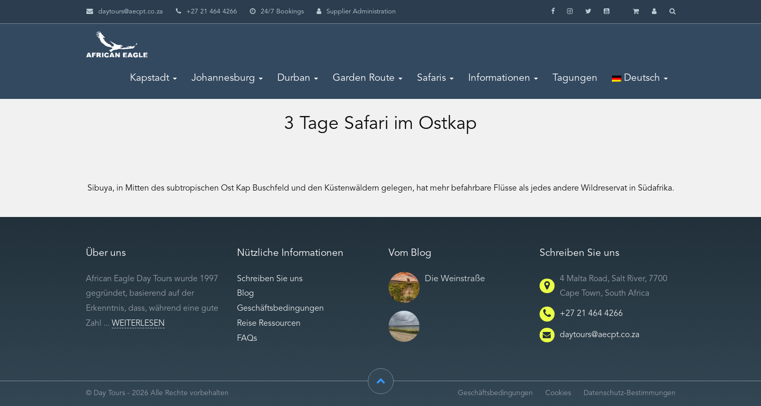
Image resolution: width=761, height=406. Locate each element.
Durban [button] (297, 78)
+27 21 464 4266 (591, 314)
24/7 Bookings (277, 11)
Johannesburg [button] (227, 78)
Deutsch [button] (640, 78)
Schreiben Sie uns (270, 279)
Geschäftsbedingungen (280, 308)
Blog (245, 293)
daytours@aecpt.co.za (130, 11)
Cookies (558, 393)
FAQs (247, 339)
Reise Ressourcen (269, 324)
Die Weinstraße (455, 278)
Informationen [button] (503, 78)
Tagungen (575, 78)
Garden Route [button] (367, 78)
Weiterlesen (138, 324)
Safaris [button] (435, 78)
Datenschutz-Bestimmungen (630, 393)
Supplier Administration (356, 11)
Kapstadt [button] (153, 78)
